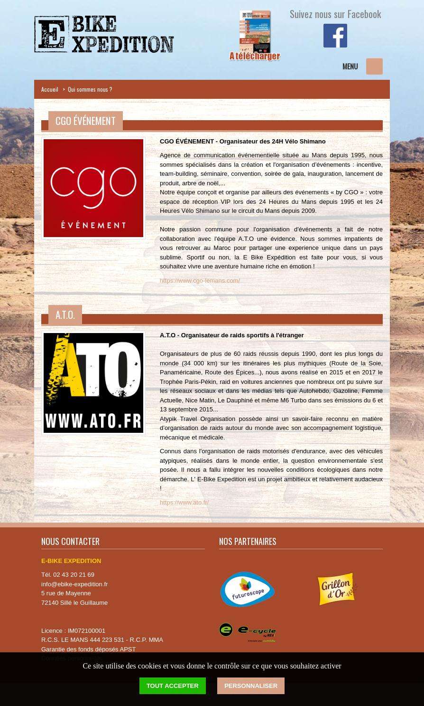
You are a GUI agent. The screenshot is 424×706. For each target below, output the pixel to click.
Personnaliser (250, 685)
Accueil (49, 89)
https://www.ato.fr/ (184, 502)
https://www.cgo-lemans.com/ (200, 280)
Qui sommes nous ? (90, 89)
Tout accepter (173, 685)
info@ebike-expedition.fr (74, 584)
